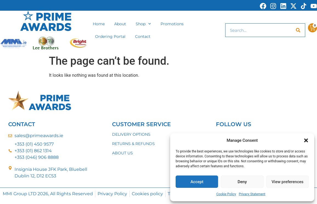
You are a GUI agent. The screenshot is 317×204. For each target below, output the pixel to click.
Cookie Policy (226, 194)
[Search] (298, 30)
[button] (306, 140)
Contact (142, 36)
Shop (143, 24)
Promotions (172, 23)
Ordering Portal (110, 36)
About (120, 23)
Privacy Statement (252, 194)
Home (99, 23)
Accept (196, 181)
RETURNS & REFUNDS (133, 143)
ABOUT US (122, 153)
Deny (242, 181)
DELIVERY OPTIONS (131, 134)
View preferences (287, 181)
